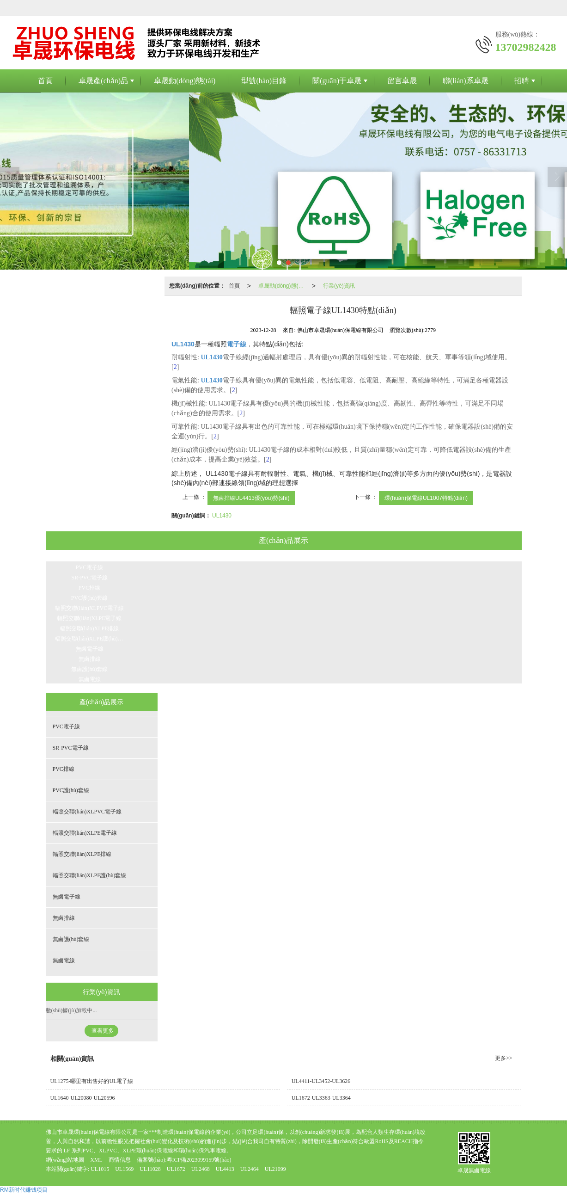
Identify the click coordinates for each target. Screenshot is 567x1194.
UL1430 (222, 515)
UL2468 (201, 1169)
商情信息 (120, 1160)
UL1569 (124, 1169)
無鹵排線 (90, 659)
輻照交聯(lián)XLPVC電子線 (89, 608)
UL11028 (150, 1169)
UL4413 (225, 1169)
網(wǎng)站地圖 (65, 1160)
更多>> (503, 1058)
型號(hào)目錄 (264, 81)
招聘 (521, 81)
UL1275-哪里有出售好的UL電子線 (92, 1081)
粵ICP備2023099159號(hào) (199, 1160)
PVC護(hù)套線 (89, 598)
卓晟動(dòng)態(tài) (184, 81)
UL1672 (176, 1169)
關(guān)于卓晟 (336, 81)
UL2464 (249, 1169)
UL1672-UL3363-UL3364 (321, 1098)
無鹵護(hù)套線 (89, 669)
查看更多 (102, 1031)
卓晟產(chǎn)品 (103, 81)
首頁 (45, 81)
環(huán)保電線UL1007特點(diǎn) (426, 498)
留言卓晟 (402, 81)
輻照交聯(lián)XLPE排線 (89, 628)
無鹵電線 (90, 679)
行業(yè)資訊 (339, 286)
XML (96, 1160)
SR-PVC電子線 (89, 577)
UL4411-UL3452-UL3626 (321, 1081)
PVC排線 (89, 588)
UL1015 (100, 1169)
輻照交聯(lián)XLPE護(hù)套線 (92, 638)
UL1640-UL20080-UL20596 (82, 1098)
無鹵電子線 (90, 649)
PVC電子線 (89, 567)
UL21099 (275, 1169)
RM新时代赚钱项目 (24, 1190)
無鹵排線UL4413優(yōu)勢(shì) (251, 498)
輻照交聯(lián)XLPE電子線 (89, 618)
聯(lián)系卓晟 (465, 81)
